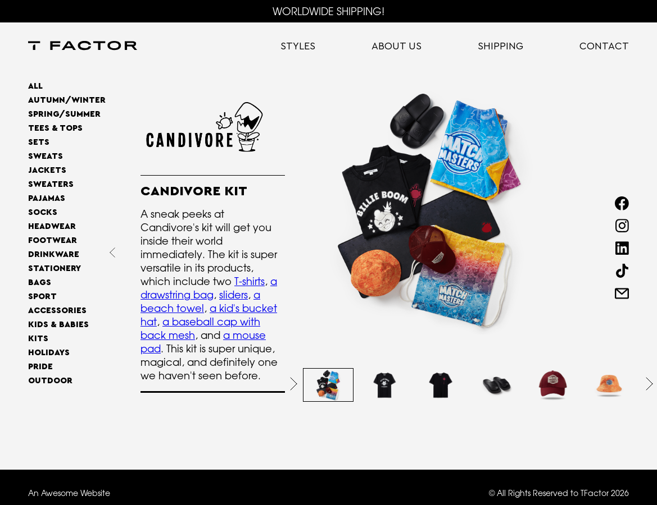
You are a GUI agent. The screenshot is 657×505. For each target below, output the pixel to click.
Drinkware (53, 254)
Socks (42, 212)
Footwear (52, 240)
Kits (38, 338)
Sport (42, 296)
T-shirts (249, 281)
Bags (39, 282)
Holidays (49, 352)
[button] (293, 383)
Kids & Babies (58, 324)
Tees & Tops (55, 128)
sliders (233, 294)
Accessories (57, 310)
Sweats (45, 156)
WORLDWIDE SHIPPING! (328, 11)
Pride (40, 366)
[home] (82, 46)
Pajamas (46, 198)
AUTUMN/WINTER (67, 100)
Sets (38, 142)
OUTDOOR (50, 381)
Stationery (54, 268)
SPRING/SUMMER (64, 114)
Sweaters (51, 184)
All (35, 86)
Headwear (52, 226)
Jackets (47, 170)
